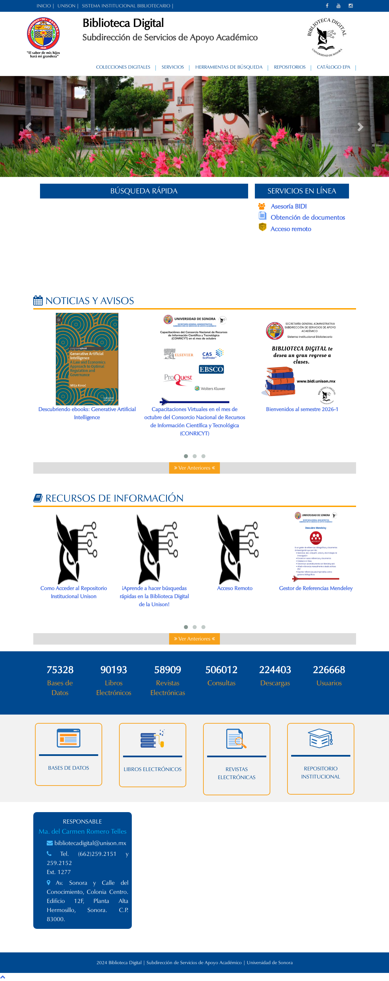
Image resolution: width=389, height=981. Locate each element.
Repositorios (290, 67)
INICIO (44, 6)
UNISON (66, 6)
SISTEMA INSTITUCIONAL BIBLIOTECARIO (126, 6)
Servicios (173, 67)
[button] (29, 126)
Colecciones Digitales (123, 67)
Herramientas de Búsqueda (229, 67)
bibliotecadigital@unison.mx (90, 843)
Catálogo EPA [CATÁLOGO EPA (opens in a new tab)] (333, 67)
